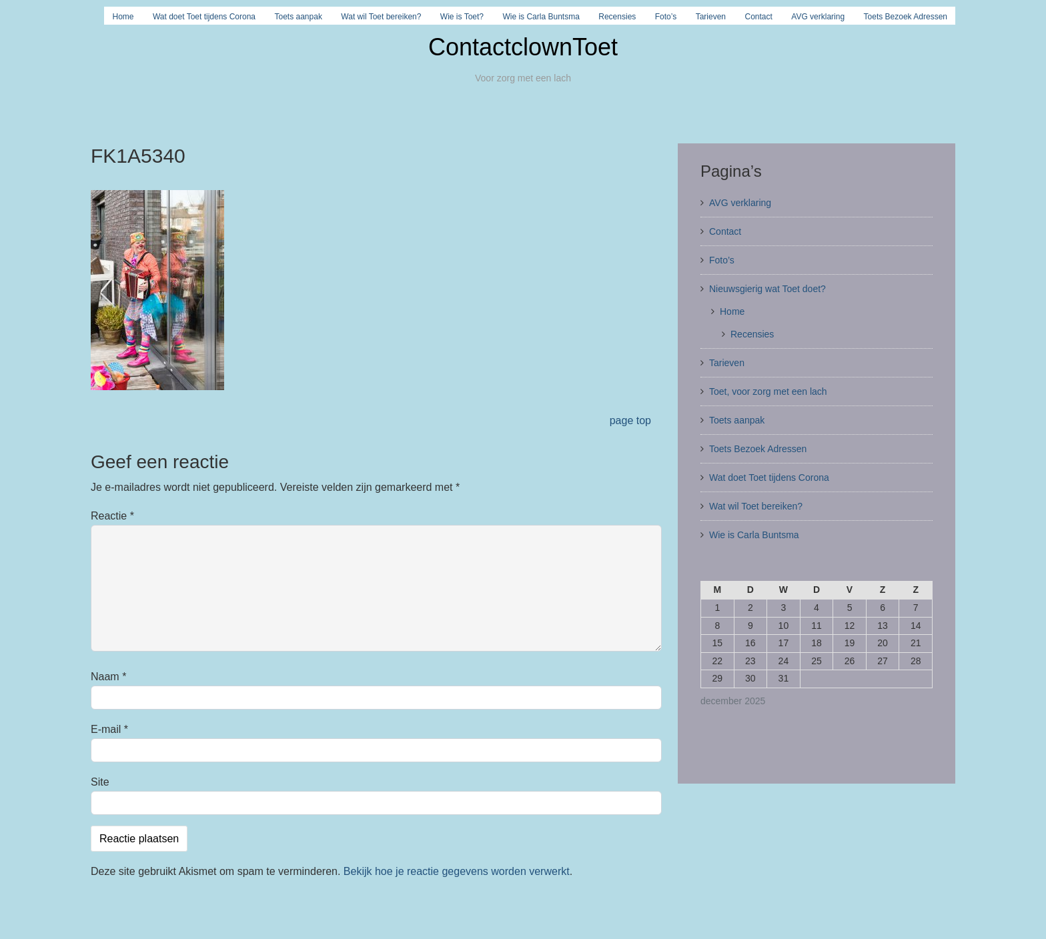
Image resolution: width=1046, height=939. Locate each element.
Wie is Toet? (462, 16)
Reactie (112, 516)
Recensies (617, 16)
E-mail (109, 729)
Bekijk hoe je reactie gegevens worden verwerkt (457, 871)
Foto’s (665, 16)
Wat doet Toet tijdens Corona (204, 16)
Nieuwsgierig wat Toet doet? (767, 288)
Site (100, 782)
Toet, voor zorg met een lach (768, 391)
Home (122, 16)
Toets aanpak (298, 16)
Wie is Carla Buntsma (540, 16)
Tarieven (711, 16)
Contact (758, 16)
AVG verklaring (818, 16)
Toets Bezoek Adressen (905, 16)
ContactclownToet (523, 47)
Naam (108, 676)
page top (630, 420)
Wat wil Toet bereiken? (381, 16)
